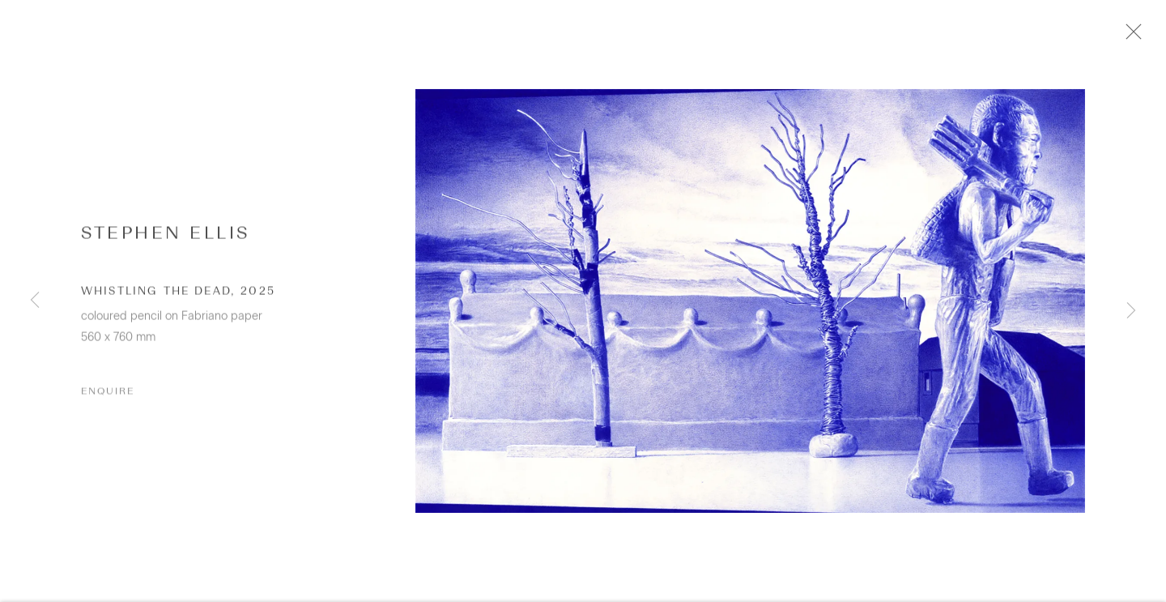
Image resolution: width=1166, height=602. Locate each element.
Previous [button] (35, 300)
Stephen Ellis (165, 242)
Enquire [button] (107, 401)
